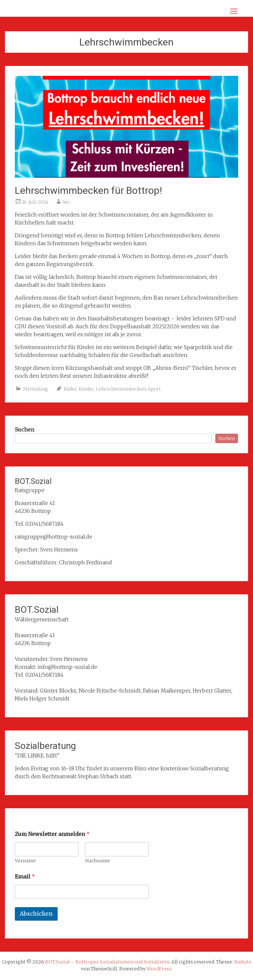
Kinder (86, 389)
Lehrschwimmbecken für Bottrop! (88, 190)
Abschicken (36, 913)
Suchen (24, 429)
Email (25, 877)
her (66, 202)
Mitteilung (35, 389)
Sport (154, 389)
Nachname (97, 861)
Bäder (70, 389)
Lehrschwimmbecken (121, 389)
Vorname (25, 861)
